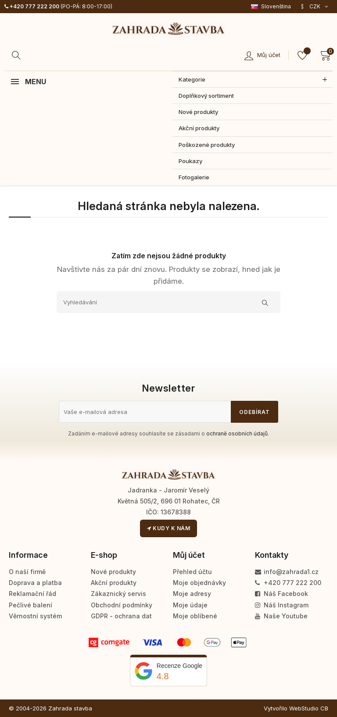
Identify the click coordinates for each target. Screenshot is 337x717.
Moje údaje (190, 605)
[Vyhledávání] (168, 302)
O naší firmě (27, 571)
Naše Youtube (281, 616)
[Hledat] (17, 55)
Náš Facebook (281, 593)
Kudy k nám (168, 528)
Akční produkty (113, 582)
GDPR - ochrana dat (121, 616)
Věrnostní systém (35, 616)
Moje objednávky (199, 582)
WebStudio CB (308, 708)
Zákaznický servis (118, 593)
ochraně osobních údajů (237, 433)
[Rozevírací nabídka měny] (314, 6)
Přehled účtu (192, 571)
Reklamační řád (32, 593)
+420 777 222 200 (31, 6)
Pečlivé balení (30, 605)
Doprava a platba (35, 582)
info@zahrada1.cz (287, 571)
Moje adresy (192, 593)
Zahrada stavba (70, 708)
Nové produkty (113, 571)
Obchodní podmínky (121, 605)
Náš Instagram (281, 605)
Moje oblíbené (195, 616)
